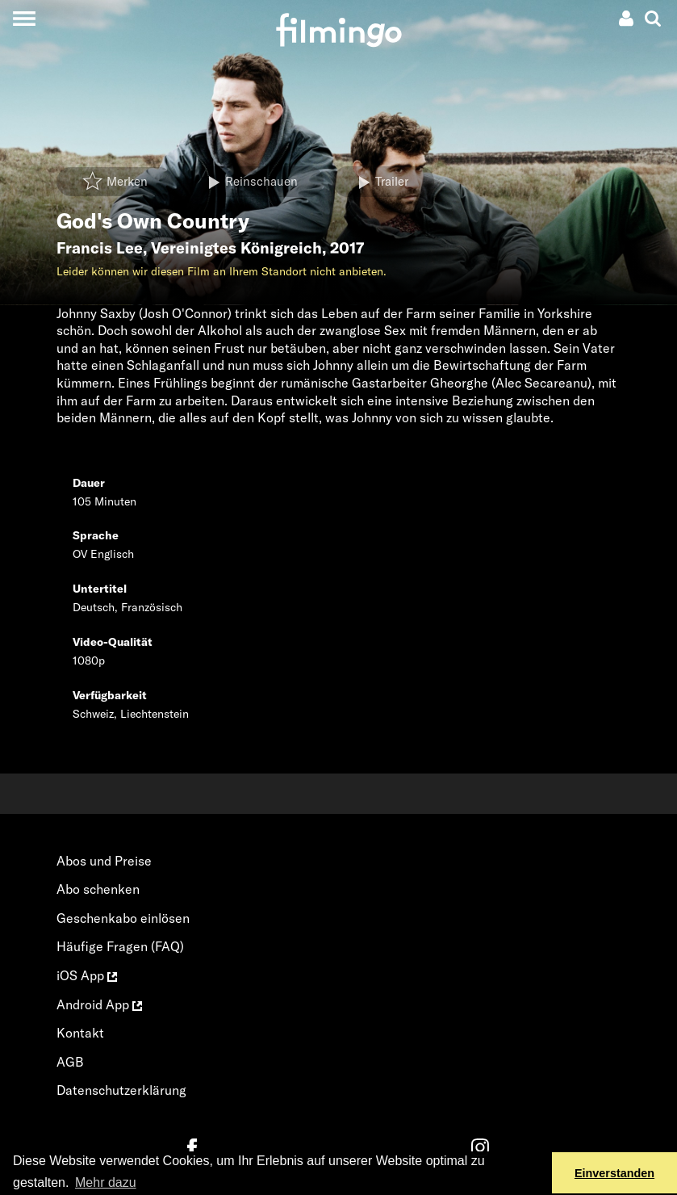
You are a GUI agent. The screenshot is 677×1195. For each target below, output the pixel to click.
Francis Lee (99, 248)
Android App (99, 1004)
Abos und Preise (104, 861)
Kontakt (80, 1033)
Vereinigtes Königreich (236, 248)
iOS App (86, 975)
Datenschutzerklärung (121, 1090)
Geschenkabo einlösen (123, 918)
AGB (70, 1062)
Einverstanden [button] (614, 1173)
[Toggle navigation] (24, 18)
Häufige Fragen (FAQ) (120, 946)
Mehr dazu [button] (105, 1182)
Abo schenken (98, 889)
